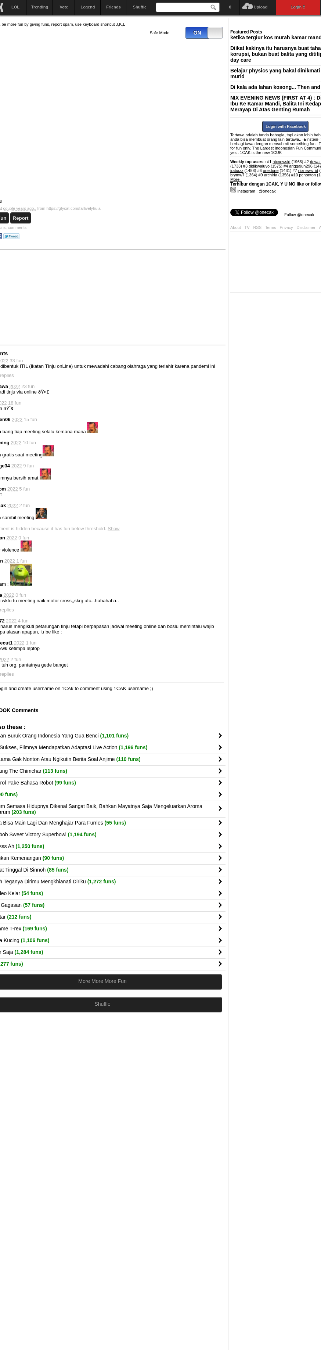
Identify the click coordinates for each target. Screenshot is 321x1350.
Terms (271, 227)
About (235, 227)
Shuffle (140, 7)
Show (114, 528)
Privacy (287, 227)
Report (21, 218)
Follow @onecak (299, 214)
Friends (113, 7)
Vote (63, 7)
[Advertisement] (169, 297)
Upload (260, 7)
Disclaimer (306, 227)
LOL (15, 7)
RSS (257, 227)
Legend (87, 7)
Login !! (298, 7)
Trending (39, 7)
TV (247, 227)
